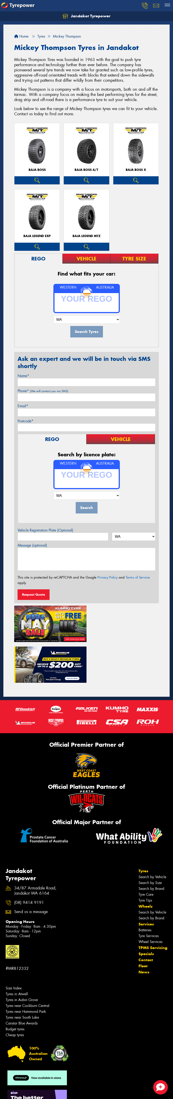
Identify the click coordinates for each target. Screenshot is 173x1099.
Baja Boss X (136, 170)
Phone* (43, 391)
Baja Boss (37, 170)
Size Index (14, 946)
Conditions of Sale (59, 1091)
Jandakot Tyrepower (86, 16)
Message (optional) (32, 545)
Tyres (143, 829)
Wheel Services (150, 900)
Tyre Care (146, 852)
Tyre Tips (145, 858)
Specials (146, 911)
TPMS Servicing (153, 905)
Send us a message (31, 870)
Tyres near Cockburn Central (27, 963)
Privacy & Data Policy (32, 1091)
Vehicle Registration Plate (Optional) (45, 530)
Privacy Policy (108, 577)
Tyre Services (149, 894)
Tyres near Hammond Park (26, 969)
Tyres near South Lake (22, 975)
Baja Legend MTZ (86, 236)
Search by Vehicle (152, 835)
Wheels (146, 864)
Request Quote (33, 594)
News (144, 930)
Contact (146, 918)
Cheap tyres (15, 993)
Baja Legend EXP (37, 236)
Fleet (143, 924)
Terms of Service (138, 577)
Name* (23, 375)
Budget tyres (15, 987)
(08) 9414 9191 (29, 860)
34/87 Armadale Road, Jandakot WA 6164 (35, 849)
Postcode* (25, 421)
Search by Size (150, 841)
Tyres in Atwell (17, 952)
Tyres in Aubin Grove (22, 958)
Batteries (145, 888)
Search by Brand (151, 846)
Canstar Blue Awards (22, 981)
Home (21, 36)
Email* (23, 406)
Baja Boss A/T (86, 170)
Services (146, 882)
